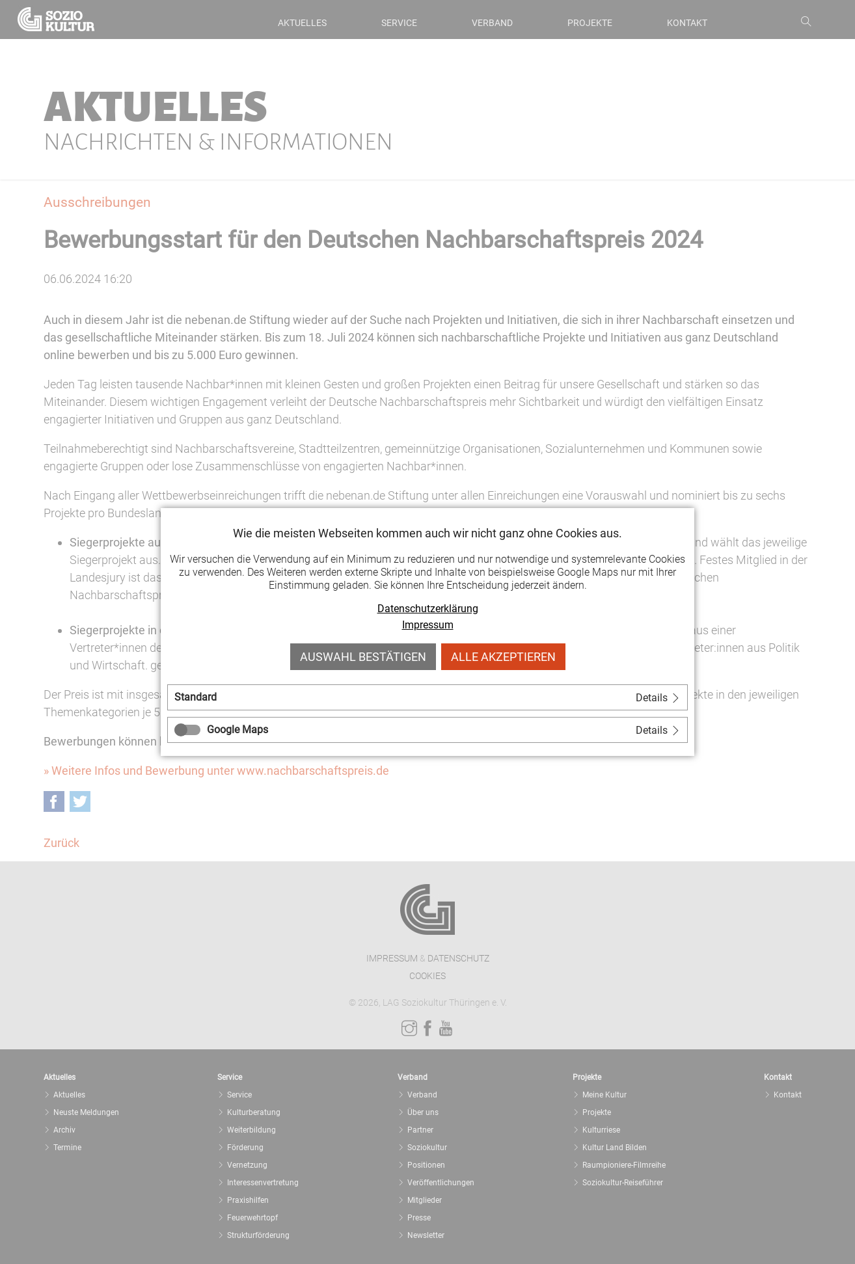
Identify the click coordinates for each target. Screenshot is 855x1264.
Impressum (428, 625)
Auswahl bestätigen (363, 657)
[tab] (427, 697)
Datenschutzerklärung (427, 608)
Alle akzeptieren (503, 657)
